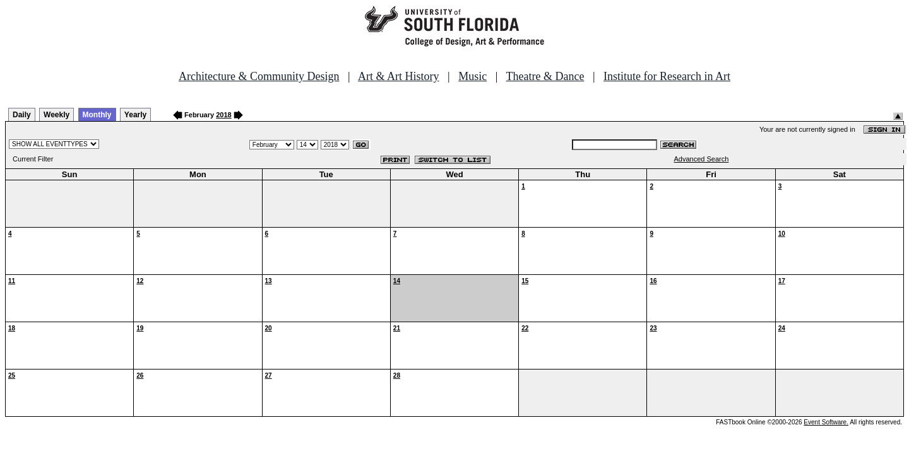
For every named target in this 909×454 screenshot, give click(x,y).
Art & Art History (398, 76)
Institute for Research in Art (666, 76)
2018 (223, 115)
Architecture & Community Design (259, 76)
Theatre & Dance (545, 76)
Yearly (135, 114)
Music (472, 76)
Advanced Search (701, 159)
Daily (22, 114)
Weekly (56, 114)
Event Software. (826, 422)
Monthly (97, 114)
